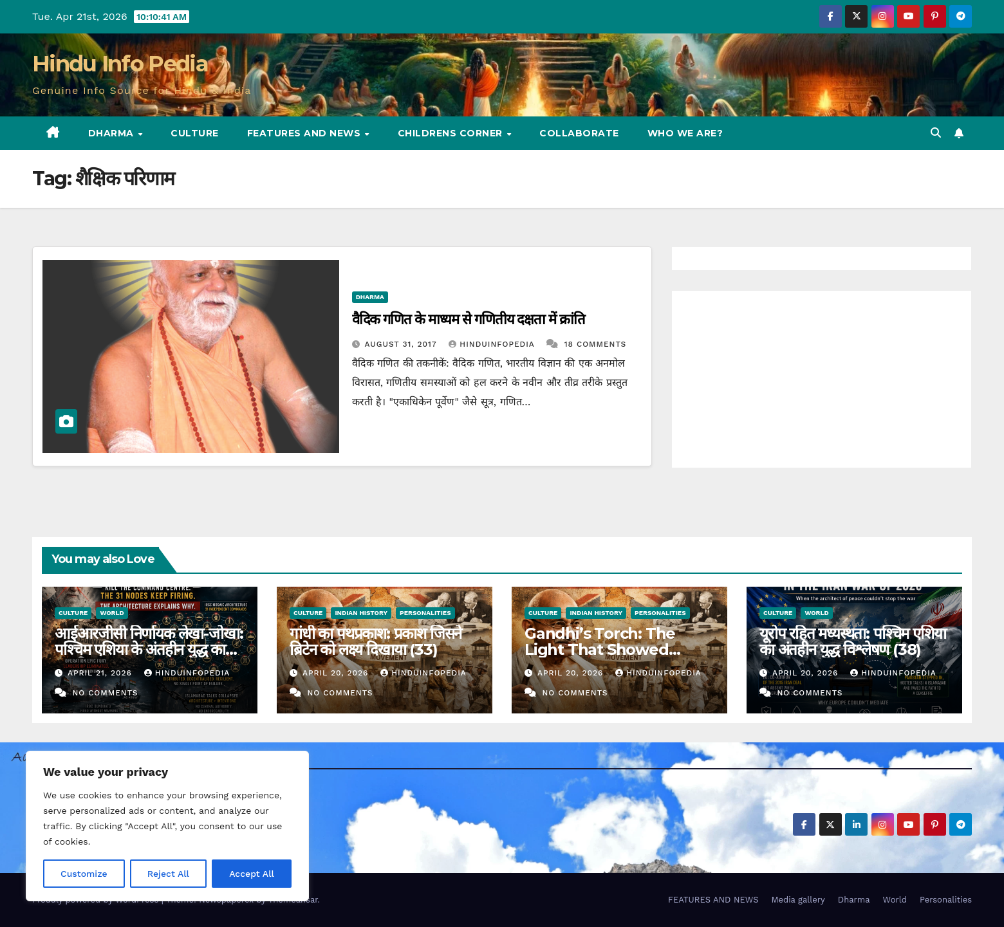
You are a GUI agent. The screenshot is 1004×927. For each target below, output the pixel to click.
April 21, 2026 (101, 672)
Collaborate (579, 133)
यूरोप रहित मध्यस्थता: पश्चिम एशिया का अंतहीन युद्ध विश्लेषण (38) (852, 641)
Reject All (168, 873)
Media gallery (797, 899)
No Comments (105, 692)
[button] (936, 133)
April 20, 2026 (336, 672)
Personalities (425, 612)
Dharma (112, 133)
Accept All (251, 873)
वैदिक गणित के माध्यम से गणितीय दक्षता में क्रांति (468, 319)
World (112, 612)
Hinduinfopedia (493, 344)
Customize (83, 873)
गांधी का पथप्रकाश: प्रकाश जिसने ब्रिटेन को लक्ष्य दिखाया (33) (375, 641)
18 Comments (595, 344)
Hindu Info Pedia (120, 63)
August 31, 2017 (402, 344)
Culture (195, 133)
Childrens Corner (452, 133)
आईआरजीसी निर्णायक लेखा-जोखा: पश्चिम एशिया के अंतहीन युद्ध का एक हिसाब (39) (149, 649)
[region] (167, 826)
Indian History (361, 612)
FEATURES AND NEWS (305, 133)
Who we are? (685, 133)
